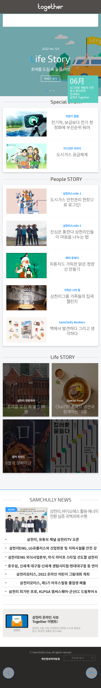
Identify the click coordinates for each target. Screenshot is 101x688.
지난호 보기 (77, 658)
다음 (97, 48)
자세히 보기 (50, 79)
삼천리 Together (50, 7)
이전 (4, 48)
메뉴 (7, 7)
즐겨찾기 (94, 7)
